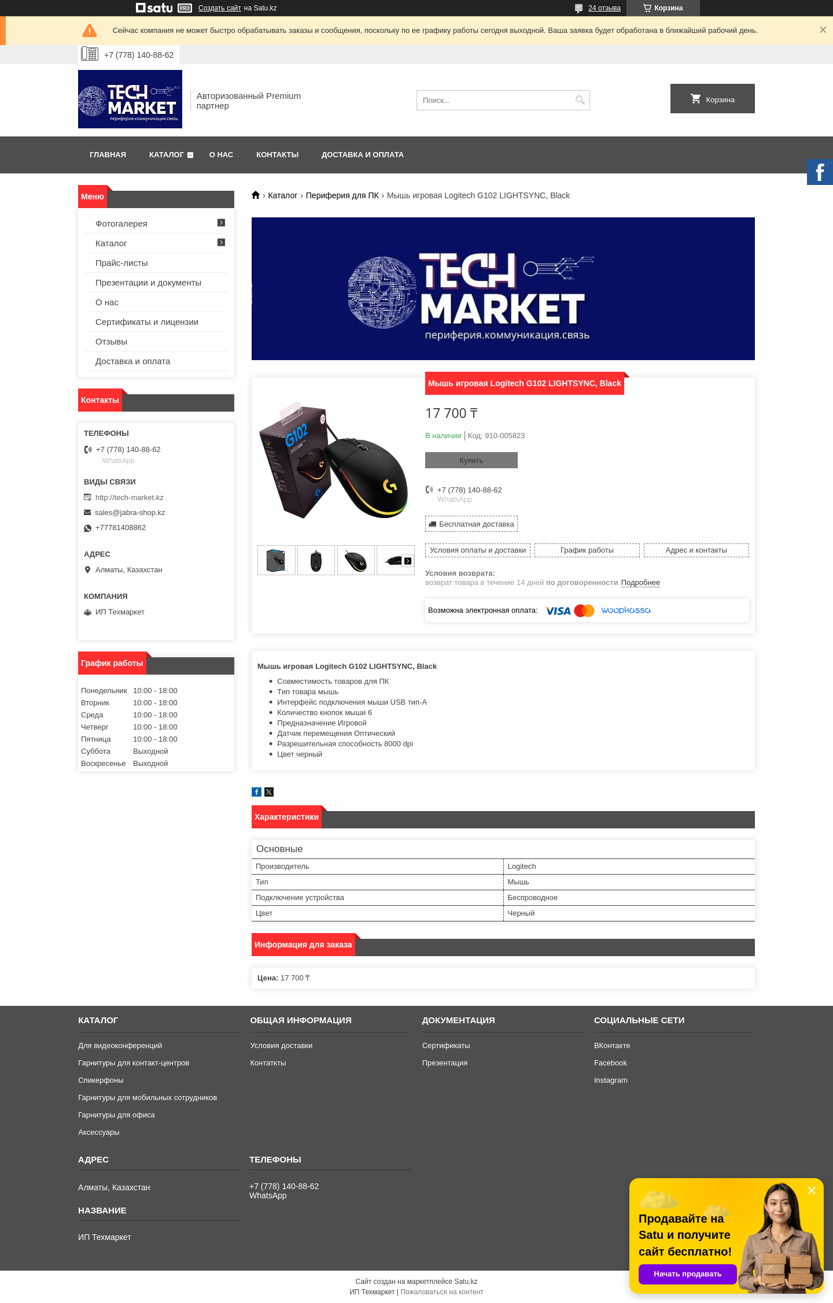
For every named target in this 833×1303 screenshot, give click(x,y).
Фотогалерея (121, 223)
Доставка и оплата (363, 154)
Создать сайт (219, 8)
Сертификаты (446, 1045)
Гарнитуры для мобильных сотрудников (147, 1097)
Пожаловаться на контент (441, 1292)
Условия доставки (281, 1045)
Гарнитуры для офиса (116, 1114)
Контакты (277, 154)
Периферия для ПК (342, 195)
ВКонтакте (612, 1045)
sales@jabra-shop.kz (130, 512)
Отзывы (111, 341)
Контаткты (268, 1062)
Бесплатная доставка (476, 524)
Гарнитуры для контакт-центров (133, 1062)
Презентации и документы (148, 282)
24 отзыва (604, 8)
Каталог (166, 154)
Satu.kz (465, 1282)
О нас (221, 154)
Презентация (445, 1062)
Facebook (610, 1062)
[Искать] (580, 100)
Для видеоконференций (120, 1045)
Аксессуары (98, 1132)
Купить (471, 460)
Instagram (611, 1080)
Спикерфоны (100, 1080)
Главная (108, 154)
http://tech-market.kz (129, 497)
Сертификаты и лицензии (146, 322)
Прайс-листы (121, 263)
